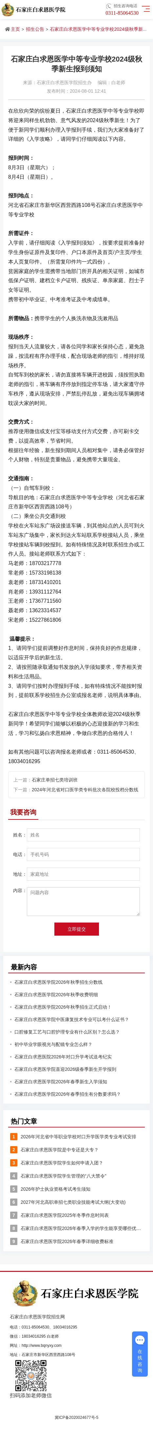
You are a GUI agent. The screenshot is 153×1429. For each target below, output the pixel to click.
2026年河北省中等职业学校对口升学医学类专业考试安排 (73, 1136)
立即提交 (76, 929)
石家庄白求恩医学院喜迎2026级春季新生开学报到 (65, 1069)
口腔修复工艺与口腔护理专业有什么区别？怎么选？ (67, 1032)
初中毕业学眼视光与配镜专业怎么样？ (53, 1044)
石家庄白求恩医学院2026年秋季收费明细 (56, 994)
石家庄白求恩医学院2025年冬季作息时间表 (59, 1215)
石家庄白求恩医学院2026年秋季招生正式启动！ (63, 1007)
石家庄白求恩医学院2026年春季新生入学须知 (60, 1081)
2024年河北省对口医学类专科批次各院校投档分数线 (85, 789)
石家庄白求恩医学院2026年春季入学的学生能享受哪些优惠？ (76, 1228)
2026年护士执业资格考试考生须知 (50, 1189)
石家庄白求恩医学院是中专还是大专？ (54, 1149)
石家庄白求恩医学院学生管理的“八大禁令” (58, 1176)
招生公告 (35, 29)
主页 (15, 29)
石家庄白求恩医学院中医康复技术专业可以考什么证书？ (71, 1019)
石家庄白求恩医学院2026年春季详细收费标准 (61, 1241)
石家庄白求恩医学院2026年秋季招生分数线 (58, 982)
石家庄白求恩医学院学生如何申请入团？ (56, 1162)
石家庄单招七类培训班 (55, 779)
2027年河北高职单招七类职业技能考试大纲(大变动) (67, 1202)
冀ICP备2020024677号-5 (76, 1417)
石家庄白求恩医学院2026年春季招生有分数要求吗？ (67, 1094)
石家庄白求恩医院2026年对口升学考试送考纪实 (63, 1056)
